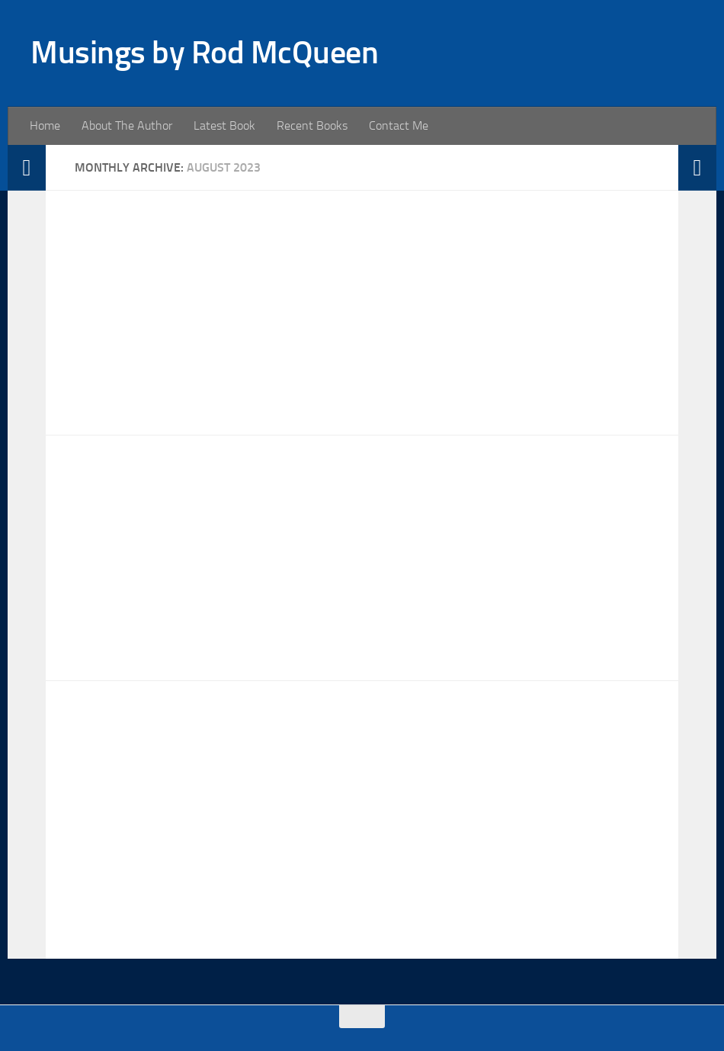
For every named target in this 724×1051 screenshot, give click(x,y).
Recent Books (312, 125)
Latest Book (224, 125)
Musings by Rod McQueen (204, 53)
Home (45, 125)
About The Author (127, 125)
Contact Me (398, 125)
